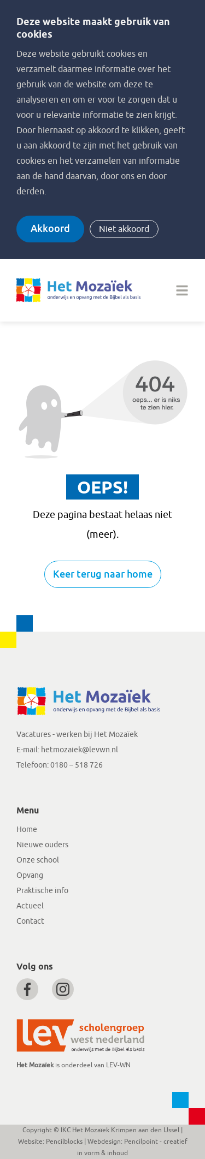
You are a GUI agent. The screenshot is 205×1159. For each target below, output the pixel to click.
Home (26, 829)
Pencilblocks (64, 1141)
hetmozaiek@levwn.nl (79, 749)
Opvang (29, 875)
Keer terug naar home (103, 574)
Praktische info (42, 890)
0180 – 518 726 (76, 765)
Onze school (37, 860)
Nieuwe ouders (42, 844)
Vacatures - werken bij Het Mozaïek (77, 734)
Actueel (30, 906)
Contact (30, 921)
